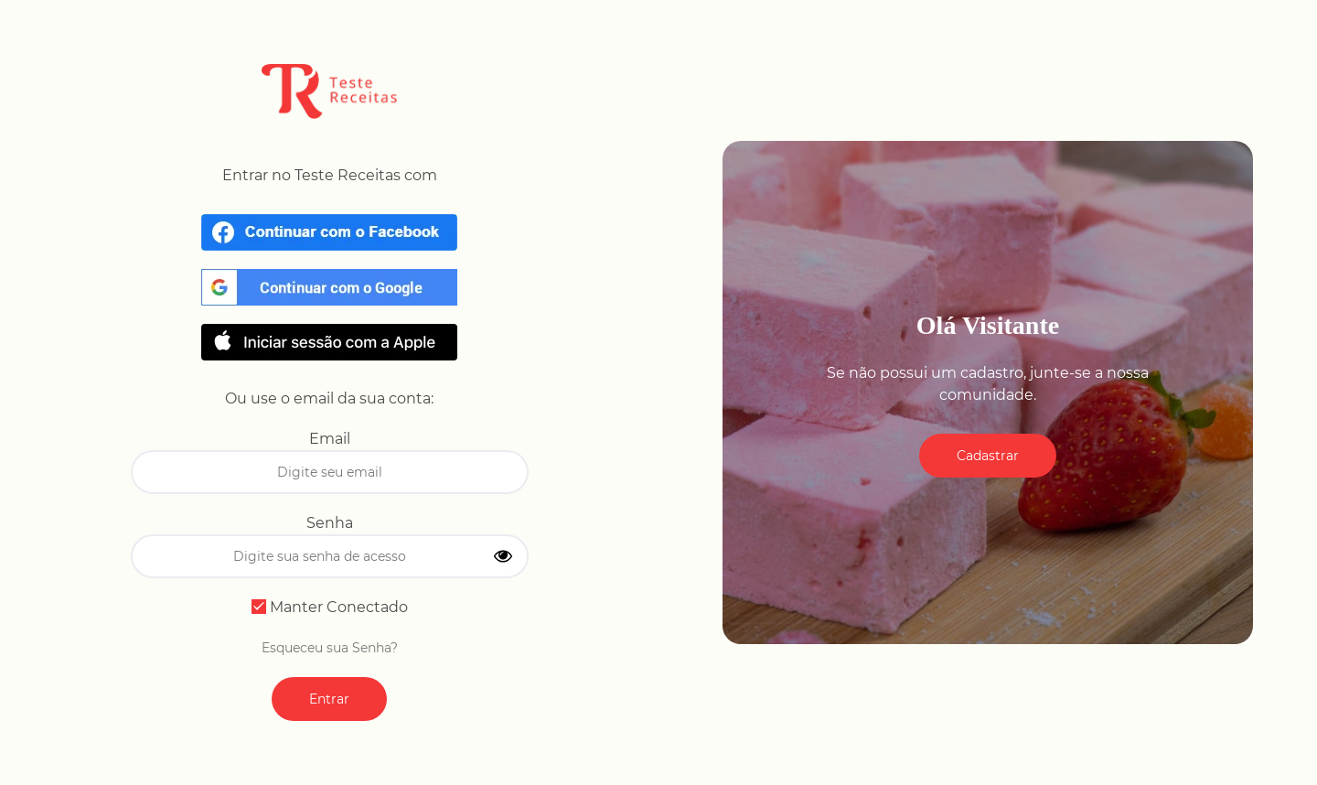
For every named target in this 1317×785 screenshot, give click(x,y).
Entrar (329, 699)
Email (329, 438)
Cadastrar (988, 455)
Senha (329, 523)
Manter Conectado (330, 607)
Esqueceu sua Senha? (330, 648)
